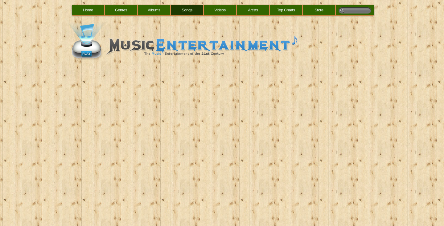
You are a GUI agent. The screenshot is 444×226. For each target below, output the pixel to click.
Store (318, 10)
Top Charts (286, 10)
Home (88, 10)
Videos (220, 10)
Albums (154, 10)
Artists (253, 10)
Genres (121, 10)
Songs (187, 10)
